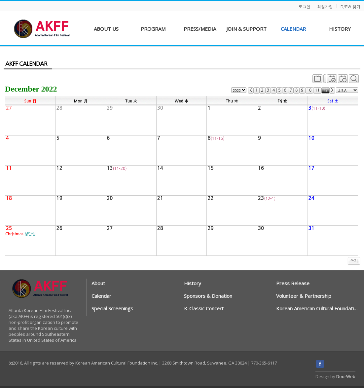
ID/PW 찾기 (350, 6)
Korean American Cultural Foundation (317, 308)
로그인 (304, 6)
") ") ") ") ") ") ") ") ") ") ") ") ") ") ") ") (238, 90)
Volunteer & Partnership (303, 295)
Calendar (101, 295)
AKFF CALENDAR (26, 64)
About (98, 283)
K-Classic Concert (204, 308)
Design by (335, 376)
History (192, 283)
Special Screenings (112, 308)
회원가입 (325, 6)
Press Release (292, 283)
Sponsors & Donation (208, 295)
